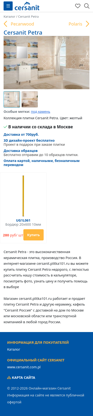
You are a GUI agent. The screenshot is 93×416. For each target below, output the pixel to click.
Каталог (13, 349)
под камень (40, 111)
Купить (33, 235)
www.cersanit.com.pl (24, 367)
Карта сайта (21, 377)
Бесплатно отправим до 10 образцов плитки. (46, 153)
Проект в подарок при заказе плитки (34, 142)
